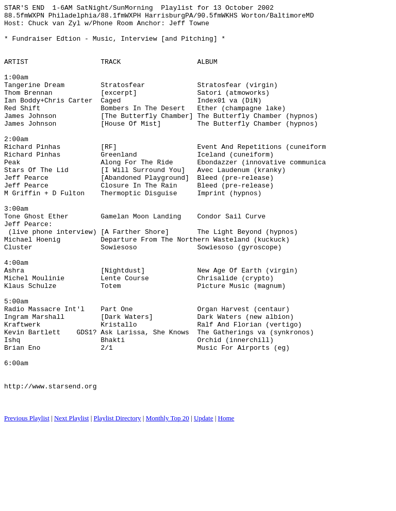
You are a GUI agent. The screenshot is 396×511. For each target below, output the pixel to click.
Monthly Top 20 (167, 498)
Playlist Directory (117, 498)
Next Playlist (71, 498)
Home (226, 498)
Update (203, 498)
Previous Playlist (27, 498)
